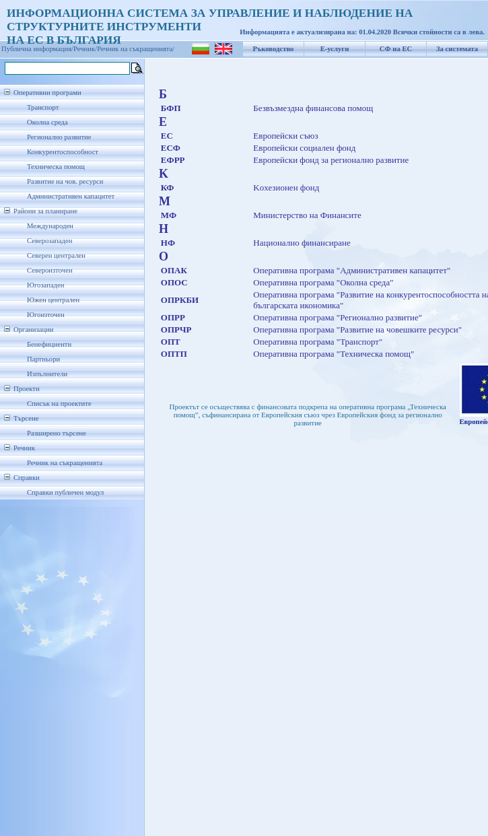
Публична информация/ (37, 49)
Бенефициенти (49, 344)
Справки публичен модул (65, 492)
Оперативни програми (47, 92)
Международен (50, 226)
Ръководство (273, 49)
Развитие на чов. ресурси (65, 181)
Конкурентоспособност (62, 151)
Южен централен (53, 300)
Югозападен (45, 285)
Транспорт (43, 107)
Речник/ (85, 49)
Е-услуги (334, 49)
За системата (457, 49)
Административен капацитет (70, 196)
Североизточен (50, 270)
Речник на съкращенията (64, 462)
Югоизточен (46, 314)
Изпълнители (47, 374)
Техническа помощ (56, 166)
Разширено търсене (56, 433)
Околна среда (47, 122)
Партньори (43, 359)
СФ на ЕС (396, 49)
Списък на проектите (59, 403)
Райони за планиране (45, 211)
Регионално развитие (59, 137)
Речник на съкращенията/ (135, 49)
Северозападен (49, 240)
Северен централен (56, 255)
